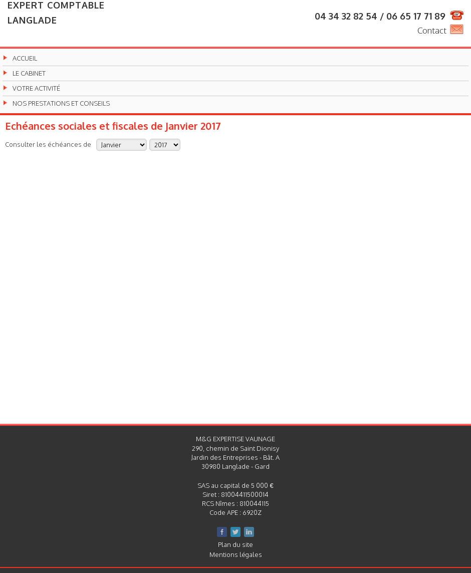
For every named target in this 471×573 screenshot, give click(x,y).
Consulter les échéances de (48, 144)
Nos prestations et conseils (61, 103)
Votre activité (36, 88)
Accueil (25, 58)
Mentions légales (235, 554)
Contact (431, 30)
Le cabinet (29, 73)
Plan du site (235, 544)
